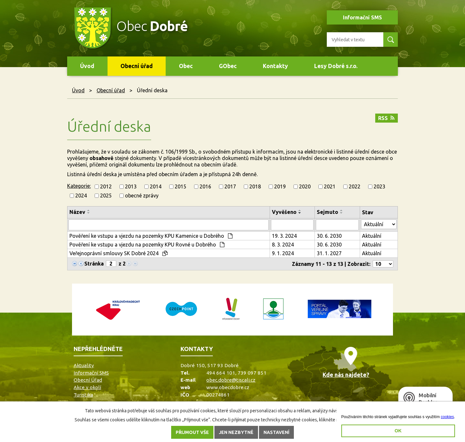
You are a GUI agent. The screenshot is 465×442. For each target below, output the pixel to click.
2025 (106, 195)
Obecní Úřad (88, 380)
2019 (280, 186)
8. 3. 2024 (283, 244)
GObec (228, 66)
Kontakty (275, 66)
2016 (205, 186)
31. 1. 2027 (329, 253)
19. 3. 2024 (284, 236)
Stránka (94, 263)
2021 (330, 186)
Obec (186, 66)
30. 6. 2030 (329, 236)
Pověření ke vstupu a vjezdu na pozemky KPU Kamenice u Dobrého (150, 236)
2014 (155, 186)
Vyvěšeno (284, 212)
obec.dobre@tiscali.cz (230, 380)
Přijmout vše (192, 432)
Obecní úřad (136, 66)
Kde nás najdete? (346, 374)
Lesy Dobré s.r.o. (335, 66)
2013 (131, 186)
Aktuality (84, 365)
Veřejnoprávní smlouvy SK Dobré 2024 (118, 253)
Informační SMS (362, 17)
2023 (379, 186)
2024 (81, 195)
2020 (305, 186)
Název (77, 212)
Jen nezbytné (236, 432)
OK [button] (398, 430)
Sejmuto (327, 212)
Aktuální (371, 236)
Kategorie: (79, 186)
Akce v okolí (87, 387)
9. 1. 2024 (283, 253)
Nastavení (276, 432)
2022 (354, 186)
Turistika (83, 394)
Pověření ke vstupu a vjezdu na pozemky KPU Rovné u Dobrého (146, 244)
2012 (106, 186)
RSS (386, 118)
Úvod (87, 66)
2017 (230, 186)
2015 (180, 186)
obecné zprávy (142, 195)
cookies (447, 417)
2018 (255, 186)
